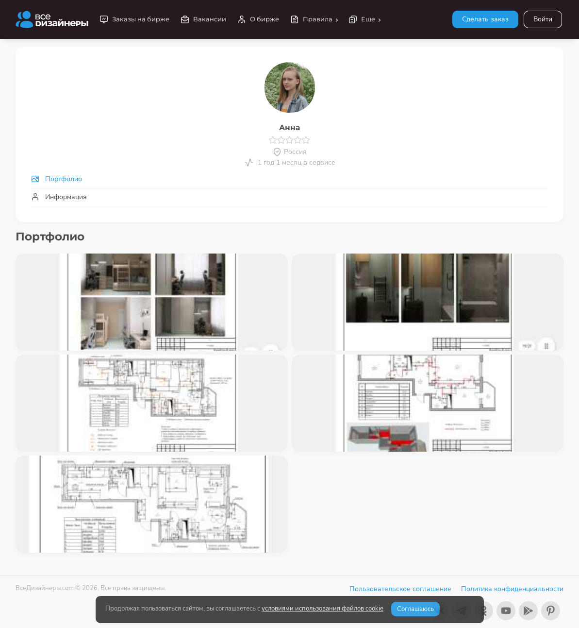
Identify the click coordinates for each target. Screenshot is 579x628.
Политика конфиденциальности (512, 589)
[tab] (289, 179)
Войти (542, 19)
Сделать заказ (485, 19)
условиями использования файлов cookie (322, 608)
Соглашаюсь (415, 609)
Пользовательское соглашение (400, 589)
